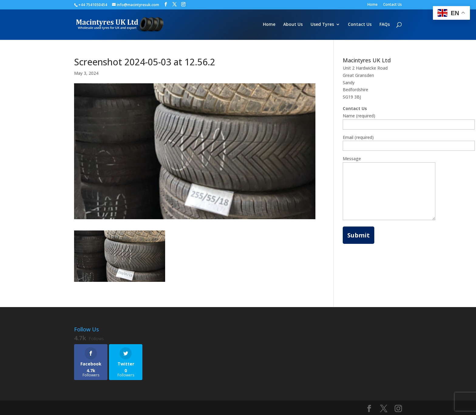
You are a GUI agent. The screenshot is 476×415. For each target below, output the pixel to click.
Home (372, 5)
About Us (293, 24)
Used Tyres (322, 24)
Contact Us (392, 5)
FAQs (384, 24)
